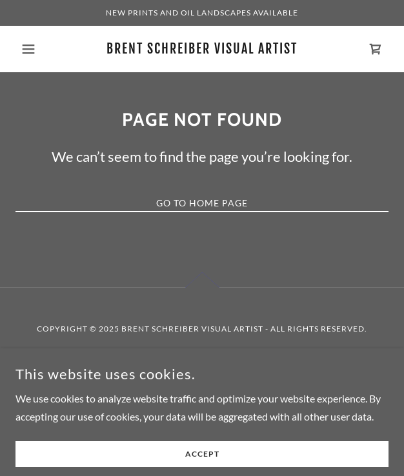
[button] (43, 49)
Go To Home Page (202, 202)
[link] (202, 48)
